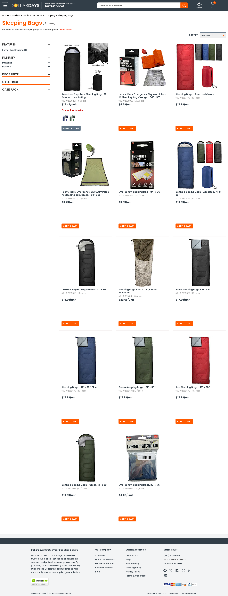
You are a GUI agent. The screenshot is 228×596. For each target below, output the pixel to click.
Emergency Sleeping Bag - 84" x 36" (140, 191)
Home (5, 15)
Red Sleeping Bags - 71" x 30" (193, 387)
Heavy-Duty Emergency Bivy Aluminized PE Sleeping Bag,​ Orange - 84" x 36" (142, 96)
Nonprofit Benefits (105, 559)
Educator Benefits (104, 563)
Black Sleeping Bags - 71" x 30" (194, 289)
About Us (100, 555)
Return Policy (132, 563)
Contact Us (132, 555)
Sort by (193, 35)
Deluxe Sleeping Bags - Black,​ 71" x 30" (84, 289)
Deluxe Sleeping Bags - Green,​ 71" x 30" (85, 484)
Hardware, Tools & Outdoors (27, 15)
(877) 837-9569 (171, 555)
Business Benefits (104, 567)
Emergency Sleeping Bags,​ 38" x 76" (140, 484)
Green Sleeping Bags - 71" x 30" (137, 387)
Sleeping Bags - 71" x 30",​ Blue (79, 387)
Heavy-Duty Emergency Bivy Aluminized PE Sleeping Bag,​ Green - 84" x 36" (85, 193)
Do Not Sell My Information (60, 593)
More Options (71, 128)
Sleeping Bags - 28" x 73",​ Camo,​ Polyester (138, 291)
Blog (97, 571)
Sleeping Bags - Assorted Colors (195, 94)
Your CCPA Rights (38, 593)
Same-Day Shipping (14, 49)
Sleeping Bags (65, 15)
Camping (50, 15)
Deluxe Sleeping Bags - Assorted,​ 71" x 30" (198, 193)
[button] (199, 5)
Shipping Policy (133, 567)
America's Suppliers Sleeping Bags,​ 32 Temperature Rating (84, 96)
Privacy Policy (133, 571)
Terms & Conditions (136, 575)
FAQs (128, 559)
